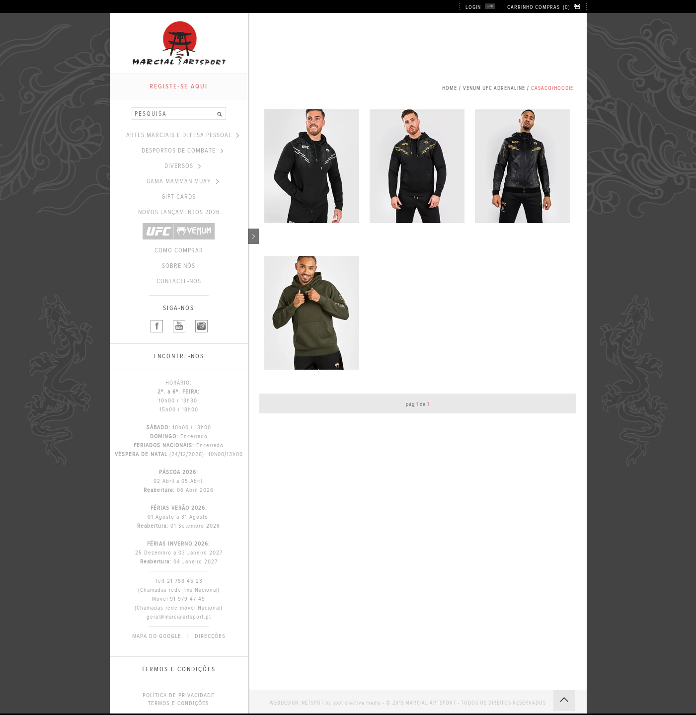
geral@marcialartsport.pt (179, 616)
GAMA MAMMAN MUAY (183, 181)
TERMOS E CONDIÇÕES (178, 703)
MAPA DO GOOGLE (156, 636)
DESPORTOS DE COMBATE (182, 151)
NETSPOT (313, 703)
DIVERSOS (182, 166)
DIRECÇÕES (210, 636)
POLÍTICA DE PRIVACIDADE (179, 695)
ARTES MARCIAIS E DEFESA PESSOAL (182, 135)
